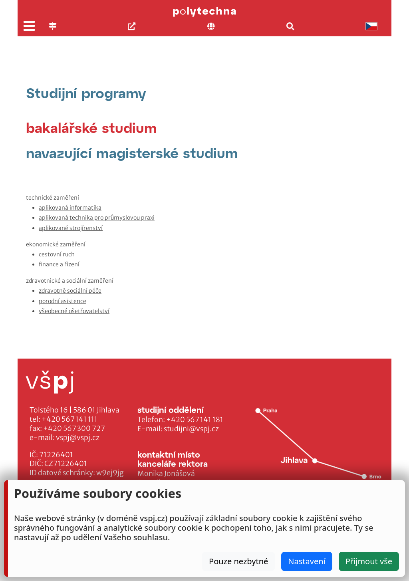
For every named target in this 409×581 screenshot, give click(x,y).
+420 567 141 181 (194, 419)
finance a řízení (59, 264)
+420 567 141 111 (69, 419)
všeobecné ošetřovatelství (74, 311)
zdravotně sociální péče (70, 290)
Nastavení (306, 561)
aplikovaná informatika (70, 207)
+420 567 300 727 (74, 428)
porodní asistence (62, 301)
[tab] (91, 127)
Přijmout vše (368, 561)
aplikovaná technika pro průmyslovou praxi (97, 217)
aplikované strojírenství (71, 228)
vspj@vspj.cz (77, 437)
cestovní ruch (57, 254)
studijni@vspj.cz (191, 428)
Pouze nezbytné (238, 561)
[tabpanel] (204, 254)
